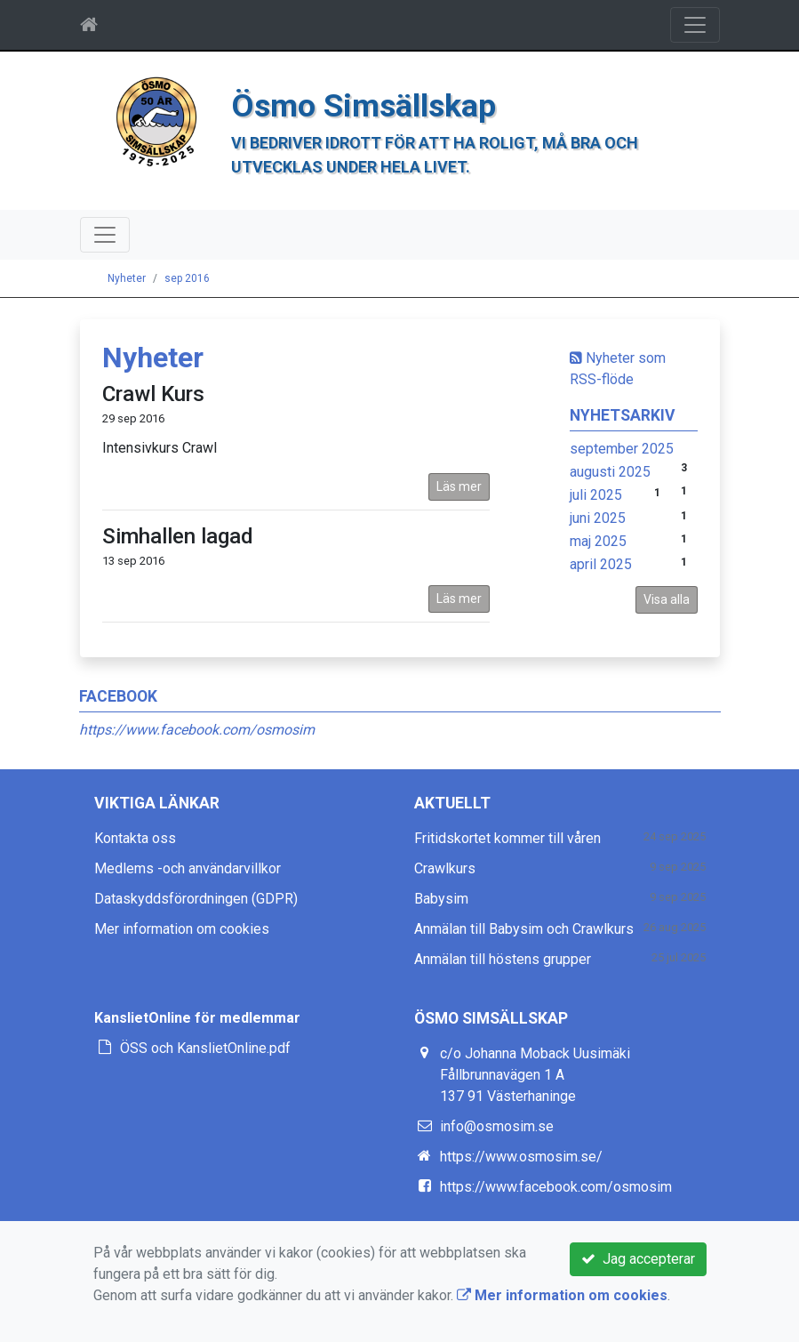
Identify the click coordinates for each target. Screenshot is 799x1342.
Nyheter (127, 278)
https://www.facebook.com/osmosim (197, 729)
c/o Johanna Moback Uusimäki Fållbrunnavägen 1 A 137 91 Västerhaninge (535, 1075)
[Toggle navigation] (695, 25)
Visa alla (666, 599)
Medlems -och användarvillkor (187, 868)
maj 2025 (598, 541)
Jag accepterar (638, 1258)
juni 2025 (598, 518)
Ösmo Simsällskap (363, 106)
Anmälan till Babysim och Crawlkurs (524, 928)
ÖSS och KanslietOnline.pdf (205, 1048)
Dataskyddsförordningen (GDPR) (196, 898)
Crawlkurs (444, 868)
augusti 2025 (610, 471)
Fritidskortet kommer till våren (507, 838)
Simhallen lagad (177, 536)
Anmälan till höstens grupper (502, 959)
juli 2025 (596, 494)
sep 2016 (187, 278)
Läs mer (459, 486)
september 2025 (622, 448)
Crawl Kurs (153, 394)
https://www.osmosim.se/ (521, 1156)
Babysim (441, 898)
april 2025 (601, 564)
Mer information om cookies (181, 928)
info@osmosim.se (497, 1126)
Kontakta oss (135, 838)
